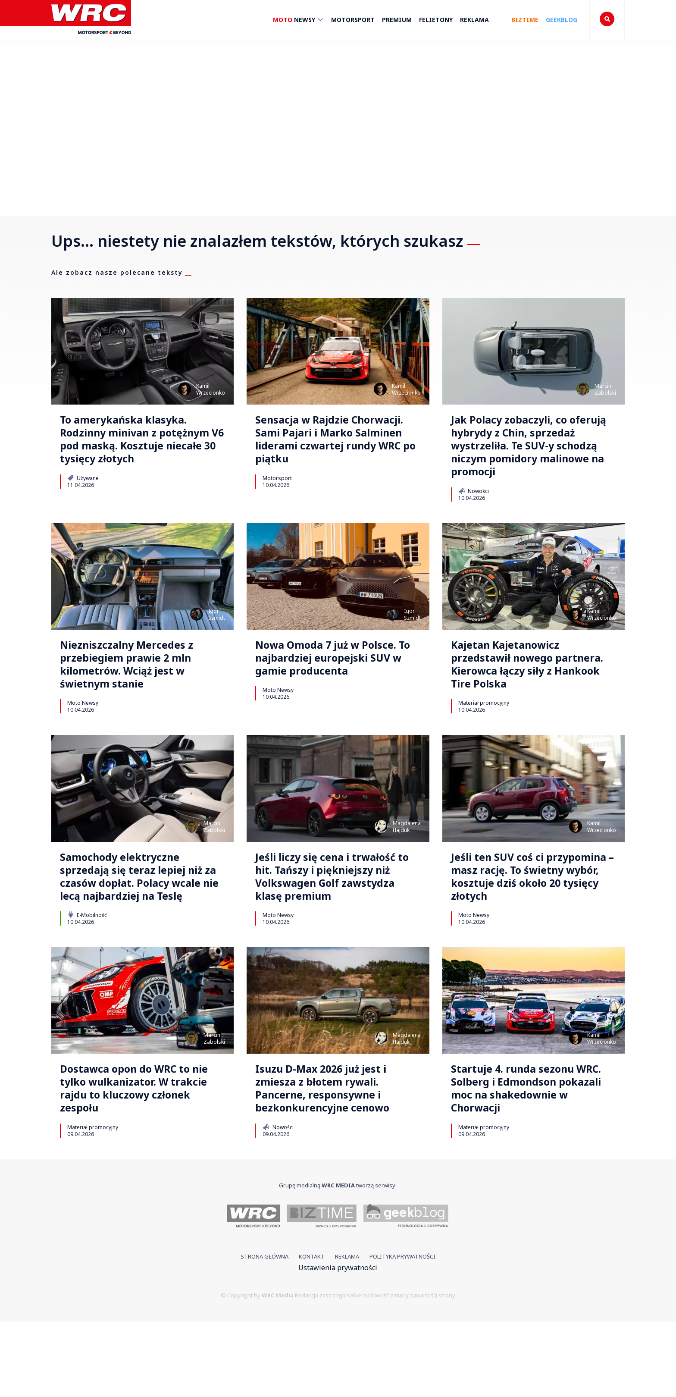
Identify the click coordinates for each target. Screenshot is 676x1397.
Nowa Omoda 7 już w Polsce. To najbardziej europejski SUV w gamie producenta (326, 698)
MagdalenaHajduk (407, 865)
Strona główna (264, 1332)
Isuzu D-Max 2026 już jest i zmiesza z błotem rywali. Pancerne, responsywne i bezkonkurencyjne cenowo (334, 1159)
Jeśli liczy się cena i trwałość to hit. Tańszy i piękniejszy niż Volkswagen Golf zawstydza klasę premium (336, 928)
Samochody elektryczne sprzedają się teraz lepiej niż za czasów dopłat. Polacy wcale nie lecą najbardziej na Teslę (134, 928)
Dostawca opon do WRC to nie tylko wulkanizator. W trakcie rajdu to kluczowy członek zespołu (138, 1159)
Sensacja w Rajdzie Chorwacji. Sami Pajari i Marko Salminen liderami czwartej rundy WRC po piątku (330, 452)
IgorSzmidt (216, 643)
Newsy (298, 21)
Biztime (524, 20)
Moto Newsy (82, 741)
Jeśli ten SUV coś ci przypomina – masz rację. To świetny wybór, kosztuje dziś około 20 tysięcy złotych (531, 928)
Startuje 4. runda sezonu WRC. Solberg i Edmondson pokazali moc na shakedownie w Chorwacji (530, 1159)
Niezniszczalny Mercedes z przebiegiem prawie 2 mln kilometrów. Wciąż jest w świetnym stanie (139, 698)
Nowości (473, 519)
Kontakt (312, 1332)
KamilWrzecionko (210, 389)
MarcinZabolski (605, 389)
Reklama (474, 20)
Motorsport (353, 20)
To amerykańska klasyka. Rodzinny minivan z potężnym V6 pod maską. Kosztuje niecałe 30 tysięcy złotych (140, 452)
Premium (397, 20)
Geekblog (561, 20)
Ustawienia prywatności (338, 1343)
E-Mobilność (87, 979)
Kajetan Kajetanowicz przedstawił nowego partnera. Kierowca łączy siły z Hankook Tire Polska (528, 698)
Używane (83, 503)
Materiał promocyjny (483, 741)
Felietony (436, 20)
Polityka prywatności (402, 1332)
